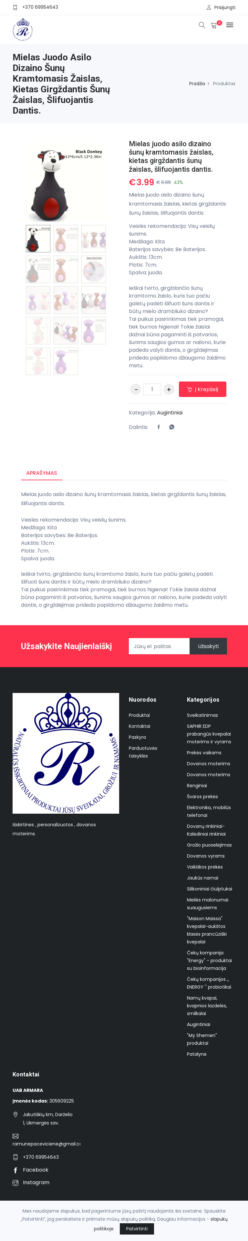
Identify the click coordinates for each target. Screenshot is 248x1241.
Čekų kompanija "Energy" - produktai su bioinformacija (209, 960)
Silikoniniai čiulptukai (209, 889)
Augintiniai (169, 412)
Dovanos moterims (208, 763)
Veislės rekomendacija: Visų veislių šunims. (172, 230)
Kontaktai (139, 726)
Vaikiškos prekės (205, 867)
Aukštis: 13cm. (146, 257)
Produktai (139, 715)
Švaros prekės (202, 796)
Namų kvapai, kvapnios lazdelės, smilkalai (207, 1006)
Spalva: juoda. (146, 272)
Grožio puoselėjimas (209, 845)
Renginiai (197, 785)
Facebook (30, 1170)
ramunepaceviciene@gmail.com (46, 1144)
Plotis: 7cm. (143, 265)
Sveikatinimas (202, 715)
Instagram (31, 1182)
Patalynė (197, 1054)
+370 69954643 (40, 7)
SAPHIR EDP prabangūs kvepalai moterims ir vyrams (209, 734)
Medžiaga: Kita (147, 241)
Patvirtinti (137, 1229)
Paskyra (137, 737)
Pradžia (197, 83)
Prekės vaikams (204, 752)
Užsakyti (208, 646)
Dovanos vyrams (206, 856)
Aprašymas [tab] (41, 473)
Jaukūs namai (202, 878)
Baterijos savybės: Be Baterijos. (167, 249)
